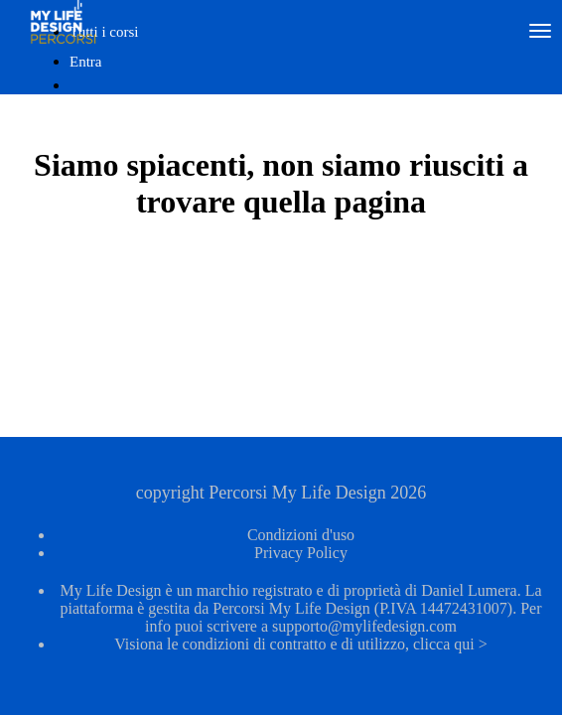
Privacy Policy (301, 552)
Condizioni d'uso (300, 534)
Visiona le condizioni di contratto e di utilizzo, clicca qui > (301, 644)
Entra (85, 62)
